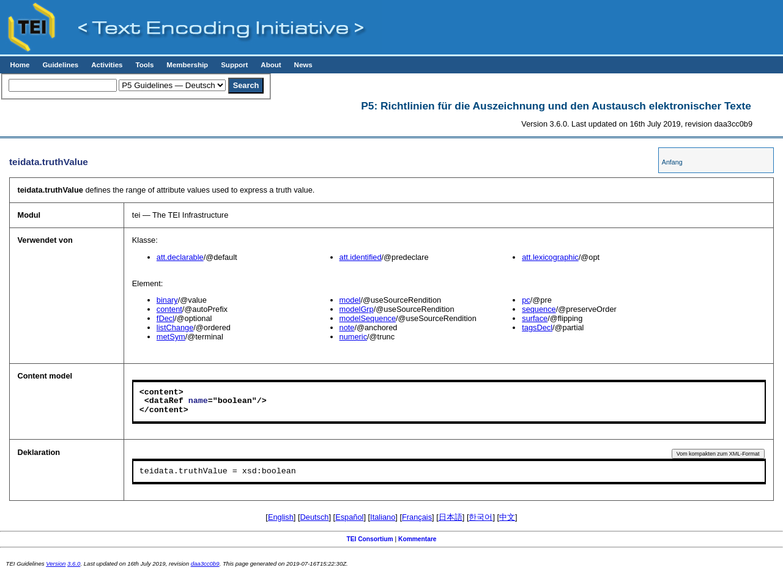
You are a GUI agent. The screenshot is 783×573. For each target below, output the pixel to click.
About (271, 64)
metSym (171, 336)
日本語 (450, 517)
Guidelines (60, 64)
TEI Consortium (369, 539)
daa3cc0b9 (205, 563)
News (303, 64)
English (281, 517)
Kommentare (417, 539)
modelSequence (368, 318)
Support (234, 64)
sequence (539, 309)
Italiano (382, 517)
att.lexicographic (550, 257)
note (347, 327)
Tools (144, 64)
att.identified (361, 257)
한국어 (480, 517)
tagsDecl (537, 327)
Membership (187, 64)
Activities (106, 64)
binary (167, 300)
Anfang (672, 162)
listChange (175, 327)
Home (19, 64)
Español (349, 517)
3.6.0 (73, 563)
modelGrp (357, 309)
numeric (354, 336)
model (350, 300)
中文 (507, 517)
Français (417, 517)
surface (534, 318)
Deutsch (314, 517)
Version (55, 563)
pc (526, 300)
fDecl (165, 318)
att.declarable (180, 257)
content (169, 309)
